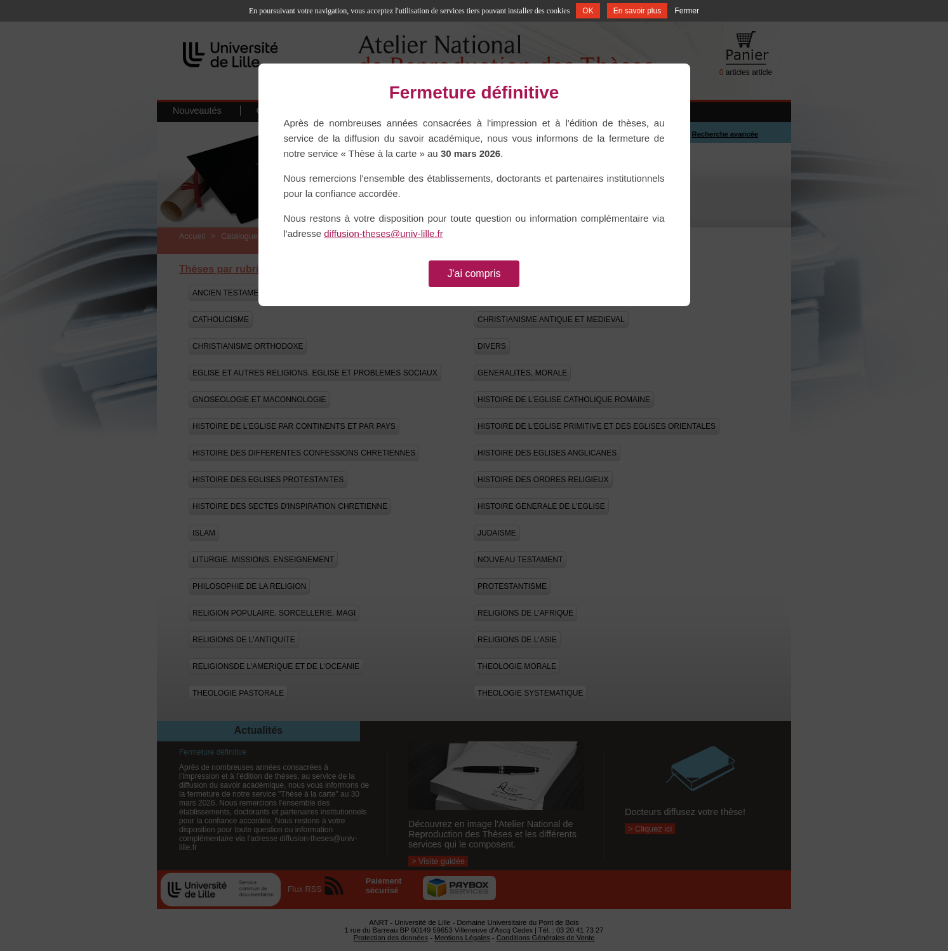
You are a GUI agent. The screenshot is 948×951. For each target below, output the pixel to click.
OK (587, 10)
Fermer (686, 10)
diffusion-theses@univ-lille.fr (383, 233)
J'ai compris (474, 273)
